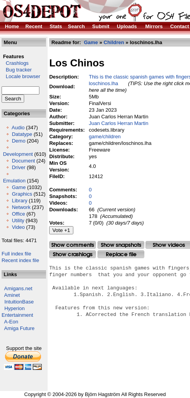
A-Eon (11, 322)
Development (18, 154)
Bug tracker (17, 70)
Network (21, 207)
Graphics (22, 194)
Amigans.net (18, 288)
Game (18, 187)
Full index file (16, 254)
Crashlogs (15, 63)
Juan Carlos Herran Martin (118, 123)
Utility (18, 220)
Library (19, 200)
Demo (18, 141)
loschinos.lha (103, 83)
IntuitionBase (19, 302)
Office (18, 214)
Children (114, 42)
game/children (105, 136)
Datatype (22, 134)
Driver (18, 167)
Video (18, 227)
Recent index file (20, 260)
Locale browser (21, 76)
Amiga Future (19, 328)
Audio (18, 127)
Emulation (14, 181)
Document (23, 161)
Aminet (12, 295)
